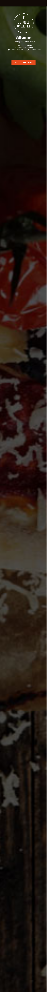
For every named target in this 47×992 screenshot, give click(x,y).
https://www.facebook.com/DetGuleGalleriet (23, 49)
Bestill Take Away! (23, 62)
